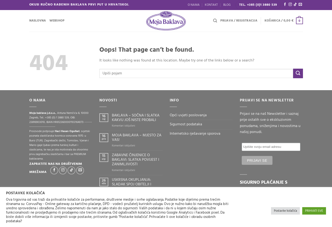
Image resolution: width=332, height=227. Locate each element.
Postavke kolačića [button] (285, 210)
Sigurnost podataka (186, 124)
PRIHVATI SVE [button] (314, 210)
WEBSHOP (57, 20)
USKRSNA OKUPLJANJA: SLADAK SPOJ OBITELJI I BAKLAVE (131, 185)
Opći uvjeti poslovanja (188, 115)
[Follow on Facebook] (285, 4)
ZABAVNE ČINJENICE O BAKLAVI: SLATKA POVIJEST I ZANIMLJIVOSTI (135, 160)
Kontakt (211, 4)
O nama (194, 4)
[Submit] (298, 73)
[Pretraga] (215, 20)
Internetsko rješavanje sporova (195, 134)
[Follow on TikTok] (295, 4)
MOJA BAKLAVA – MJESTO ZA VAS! (136, 137)
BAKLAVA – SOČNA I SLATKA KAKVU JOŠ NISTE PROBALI (135, 117)
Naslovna (37, 20)
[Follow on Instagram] (290, 4)
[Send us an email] (300, 4)
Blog (227, 4)
